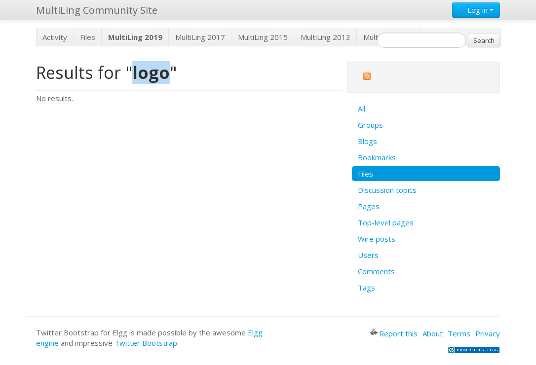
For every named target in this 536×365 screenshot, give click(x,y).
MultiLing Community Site (96, 10)
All (361, 108)
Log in (476, 10)
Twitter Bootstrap (146, 343)
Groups (370, 125)
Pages (369, 206)
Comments (376, 271)
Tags (366, 287)
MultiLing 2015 (263, 37)
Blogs (367, 141)
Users (368, 255)
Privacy (487, 333)
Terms (459, 333)
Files (87, 37)
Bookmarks (377, 157)
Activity (54, 37)
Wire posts (376, 239)
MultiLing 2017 (200, 37)
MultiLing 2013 (325, 37)
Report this (394, 333)
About (432, 333)
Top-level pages (386, 222)
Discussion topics (387, 190)
